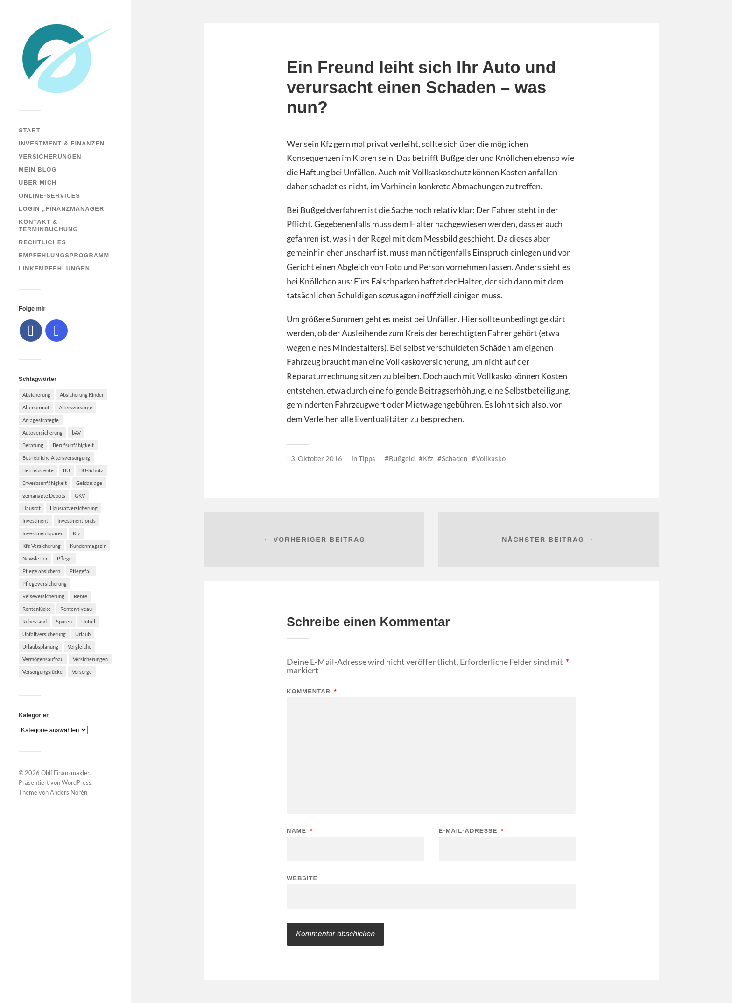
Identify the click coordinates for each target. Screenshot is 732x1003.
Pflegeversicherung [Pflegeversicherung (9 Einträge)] (44, 584)
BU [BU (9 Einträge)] (66, 470)
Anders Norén (68, 792)
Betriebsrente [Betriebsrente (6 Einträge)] (38, 470)
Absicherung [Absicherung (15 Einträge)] (36, 395)
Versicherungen (50, 156)
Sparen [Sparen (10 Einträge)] (64, 621)
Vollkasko (491, 458)
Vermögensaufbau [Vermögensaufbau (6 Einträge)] (42, 659)
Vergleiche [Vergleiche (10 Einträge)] (80, 646)
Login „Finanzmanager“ (63, 208)
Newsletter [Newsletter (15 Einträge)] (35, 558)
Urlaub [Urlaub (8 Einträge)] (83, 634)
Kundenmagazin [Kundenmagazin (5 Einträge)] (88, 546)
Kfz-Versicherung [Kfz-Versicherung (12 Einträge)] (41, 546)
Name (300, 831)
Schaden (454, 458)
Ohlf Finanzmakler (65, 772)
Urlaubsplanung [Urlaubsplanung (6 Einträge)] (40, 646)
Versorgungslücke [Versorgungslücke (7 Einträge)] (42, 672)
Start (30, 130)
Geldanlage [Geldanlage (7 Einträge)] (89, 483)
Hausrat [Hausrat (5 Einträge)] (31, 508)
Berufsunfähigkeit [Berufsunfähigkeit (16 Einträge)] (73, 445)
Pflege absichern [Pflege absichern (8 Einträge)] (41, 571)
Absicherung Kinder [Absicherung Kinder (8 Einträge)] (82, 395)
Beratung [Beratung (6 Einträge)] (32, 445)
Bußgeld (402, 458)
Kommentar (312, 691)
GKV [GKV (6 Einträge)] (80, 495)
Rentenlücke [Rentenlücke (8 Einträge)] (36, 609)
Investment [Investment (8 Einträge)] (35, 521)
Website (302, 878)
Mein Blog (37, 169)
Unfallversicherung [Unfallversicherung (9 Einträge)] (44, 634)
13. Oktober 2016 (314, 458)
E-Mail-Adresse (471, 831)
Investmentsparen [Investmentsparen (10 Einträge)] (42, 533)
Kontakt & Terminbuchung (48, 225)
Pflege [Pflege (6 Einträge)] (64, 558)
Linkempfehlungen (54, 268)
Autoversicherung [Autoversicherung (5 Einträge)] (42, 432)
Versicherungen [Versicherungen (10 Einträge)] (90, 659)
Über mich (37, 182)
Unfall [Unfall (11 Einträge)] (88, 621)
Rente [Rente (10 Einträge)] (80, 596)
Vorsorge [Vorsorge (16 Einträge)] (82, 672)
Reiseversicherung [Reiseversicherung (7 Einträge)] (43, 596)
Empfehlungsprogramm (64, 255)
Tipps (367, 458)
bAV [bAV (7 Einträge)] (76, 432)
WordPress (77, 782)
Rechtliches (42, 242)
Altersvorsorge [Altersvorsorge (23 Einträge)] (75, 407)
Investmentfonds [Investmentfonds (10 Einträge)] (76, 521)
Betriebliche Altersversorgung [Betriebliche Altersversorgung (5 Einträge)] (56, 458)
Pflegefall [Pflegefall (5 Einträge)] (81, 571)
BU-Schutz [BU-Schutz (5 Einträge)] (91, 470)
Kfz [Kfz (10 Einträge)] (76, 533)
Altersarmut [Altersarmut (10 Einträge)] (35, 407)
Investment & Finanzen (62, 143)
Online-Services (49, 195)
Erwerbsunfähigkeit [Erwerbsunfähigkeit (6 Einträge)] (44, 483)
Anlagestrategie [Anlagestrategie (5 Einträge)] (40, 420)
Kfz (428, 458)
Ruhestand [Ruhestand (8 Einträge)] (34, 621)
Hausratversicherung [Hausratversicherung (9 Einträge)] (74, 508)
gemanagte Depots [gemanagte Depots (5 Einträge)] (43, 495)
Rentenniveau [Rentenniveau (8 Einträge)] (76, 609)
